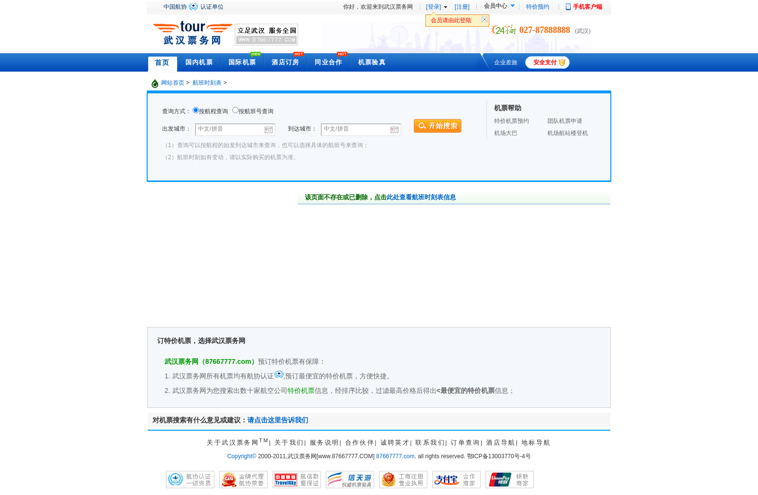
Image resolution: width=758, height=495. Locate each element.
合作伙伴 (360, 442)
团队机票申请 (564, 121)
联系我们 (430, 442)
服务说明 (325, 442)
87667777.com (395, 456)
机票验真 (372, 62)
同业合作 (328, 62)
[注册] (462, 6)
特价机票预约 (511, 121)
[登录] (433, 6)
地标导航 (536, 442)
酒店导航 (501, 442)
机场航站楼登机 (567, 133)
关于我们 (289, 442)
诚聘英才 (395, 442)
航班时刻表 (207, 82)
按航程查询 (213, 111)
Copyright (241, 456)
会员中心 (495, 5)
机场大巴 (505, 133)
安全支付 (545, 62)
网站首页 (172, 82)
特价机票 (301, 390)
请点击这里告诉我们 (277, 420)
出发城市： (177, 128)
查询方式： (176, 111)
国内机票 (199, 62)
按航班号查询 (256, 111)
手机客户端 (587, 6)
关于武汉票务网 (238, 442)
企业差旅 (505, 62)
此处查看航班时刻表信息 (421, 197)
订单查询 (466, 442)
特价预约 (537, 6)
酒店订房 (285, 62)
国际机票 (242, 62)
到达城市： (302, 128)
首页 (162, 62)
